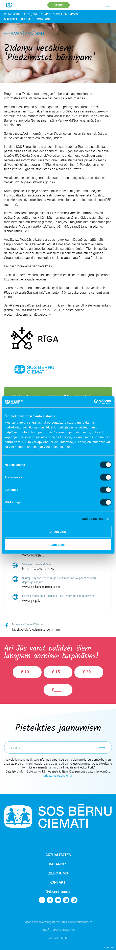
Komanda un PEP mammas (59, 14)
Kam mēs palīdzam (24, 33)
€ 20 (87, 672)
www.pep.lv (31, 600)
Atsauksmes (58, 938)
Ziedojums (58, 873)
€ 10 (25, 672)
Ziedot (58, 5)
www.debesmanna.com (41, 587)
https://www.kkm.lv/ (38, 569)
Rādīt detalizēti (92, 518)
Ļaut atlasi (57, 544)
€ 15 (56, 672)
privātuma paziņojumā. (58, 775)
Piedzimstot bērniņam (20, 14)
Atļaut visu (58, 531)
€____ (56, 689)
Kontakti (58, 882)
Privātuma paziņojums (58, 929)
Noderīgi (43, 19)
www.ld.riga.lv (33, 555)
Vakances (58, 864)
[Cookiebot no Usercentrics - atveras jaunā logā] (93, 401)
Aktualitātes (58, 855)
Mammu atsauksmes (18, 19)
